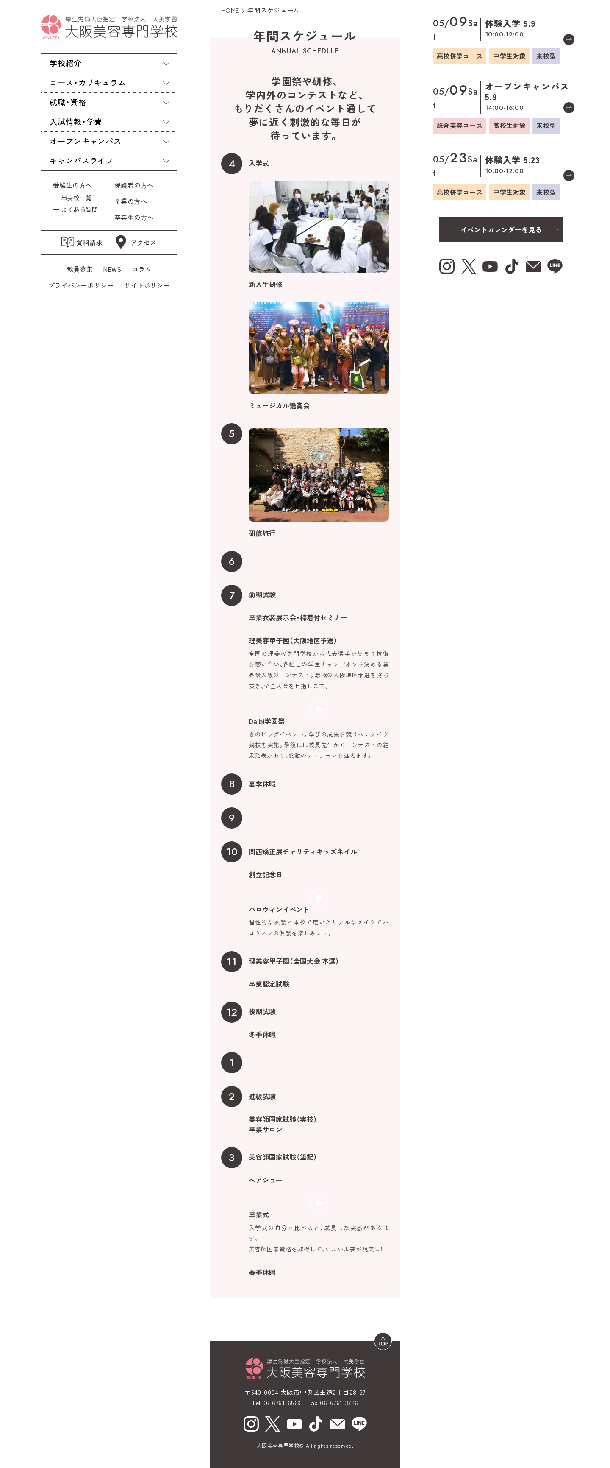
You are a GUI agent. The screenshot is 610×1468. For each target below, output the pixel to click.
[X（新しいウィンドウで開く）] (272, 1424)
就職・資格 (68, 101)
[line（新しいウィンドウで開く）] (359, 1424)
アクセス (135, 242)
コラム (141, 269)
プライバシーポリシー (81, 285)
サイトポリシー (147, 285)
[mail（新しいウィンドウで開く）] (337, 1424)
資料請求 (82, 242)
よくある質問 (79, 209)
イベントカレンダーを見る (501, 229)
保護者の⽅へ (135, 185)
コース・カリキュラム (88, 82)
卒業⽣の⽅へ (134, 217)
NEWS (112, 269)
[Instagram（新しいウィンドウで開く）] (251, 1424)
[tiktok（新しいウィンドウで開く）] (316, 1424)
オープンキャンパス (86, 140)
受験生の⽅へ (72, 185)
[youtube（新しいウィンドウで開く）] (294, 1424)
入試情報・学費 (76, 121)
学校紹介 (66, 62)
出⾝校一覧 (76, 197)
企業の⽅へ (130, 201)
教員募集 (80, 269)
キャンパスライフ (82, 160)
